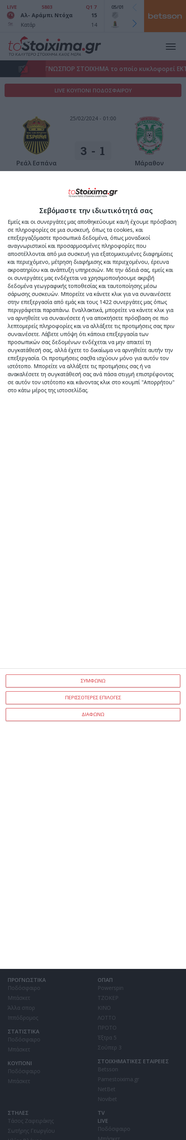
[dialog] (93, 570)
